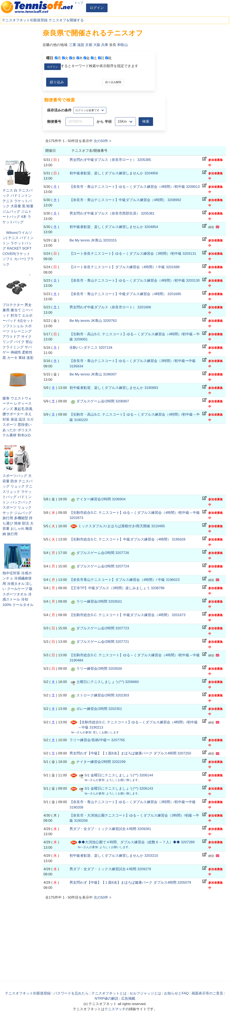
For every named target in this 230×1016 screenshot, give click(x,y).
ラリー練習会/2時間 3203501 (99, 601)
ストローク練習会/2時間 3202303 (102, 695)
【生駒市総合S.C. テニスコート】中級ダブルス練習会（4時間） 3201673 (127, 615)
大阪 (96, 45)
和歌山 (122, 45)
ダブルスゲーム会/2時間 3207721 (102, 642)
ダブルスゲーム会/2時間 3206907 (102, 401)
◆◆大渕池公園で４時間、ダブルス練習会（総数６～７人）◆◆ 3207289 (136, 842)
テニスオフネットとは (109, 993)
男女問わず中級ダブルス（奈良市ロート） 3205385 (110, 160)
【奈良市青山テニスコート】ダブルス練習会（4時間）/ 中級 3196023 (124, 580)
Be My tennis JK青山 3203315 (93, 240)
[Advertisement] (20, 91)
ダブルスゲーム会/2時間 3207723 (102, 628)
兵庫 (104, 45)
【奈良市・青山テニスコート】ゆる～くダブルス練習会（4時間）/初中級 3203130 (134, 280)
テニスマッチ (115, 1009)
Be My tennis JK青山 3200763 (93, 321)
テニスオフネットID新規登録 (25, 20)
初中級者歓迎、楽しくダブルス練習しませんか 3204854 (113, 227)
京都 (88, 45)
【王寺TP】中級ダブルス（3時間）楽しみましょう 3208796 (116, 588)
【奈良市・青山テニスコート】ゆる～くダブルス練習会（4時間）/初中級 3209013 (134, 187)
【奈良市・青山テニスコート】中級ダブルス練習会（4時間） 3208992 (125, 200)
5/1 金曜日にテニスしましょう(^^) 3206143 (119, 788)
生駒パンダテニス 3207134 (90, 348)
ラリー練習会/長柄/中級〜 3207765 (97, 740)
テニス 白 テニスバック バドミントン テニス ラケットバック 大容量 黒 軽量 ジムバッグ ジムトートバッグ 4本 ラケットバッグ (18, 206)
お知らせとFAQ (176, 993)
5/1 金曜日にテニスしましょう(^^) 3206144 (119, 775)
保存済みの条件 (59, 110)
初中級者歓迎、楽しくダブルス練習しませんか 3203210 (113, 856)
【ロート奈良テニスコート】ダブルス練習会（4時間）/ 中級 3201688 (124, 267)
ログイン (97, 8)
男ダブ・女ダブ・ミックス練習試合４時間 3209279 (110, 869)
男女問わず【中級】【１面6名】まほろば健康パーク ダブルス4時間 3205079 (130, 882)
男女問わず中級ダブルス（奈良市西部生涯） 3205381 (112, 213)
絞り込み (57, 82)
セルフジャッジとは (145, 993)
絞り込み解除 (113, 82)
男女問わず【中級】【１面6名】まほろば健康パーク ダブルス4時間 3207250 (130, 753)
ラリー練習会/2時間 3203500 (99, 669)
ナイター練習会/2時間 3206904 (101, 499)
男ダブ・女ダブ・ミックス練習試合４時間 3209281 (110, 829)
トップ (78, 2)
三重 (72, 45)
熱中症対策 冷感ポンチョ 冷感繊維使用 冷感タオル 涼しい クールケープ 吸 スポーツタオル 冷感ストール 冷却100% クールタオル (18, 589)
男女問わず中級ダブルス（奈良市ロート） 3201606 (110, 307)
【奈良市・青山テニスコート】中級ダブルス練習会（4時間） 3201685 (125, 294)
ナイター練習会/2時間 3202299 (101, 762)
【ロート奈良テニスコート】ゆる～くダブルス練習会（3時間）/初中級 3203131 (132, 254)
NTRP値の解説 (106, 998)
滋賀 (80, 45)
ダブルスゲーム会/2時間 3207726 (102, 553)
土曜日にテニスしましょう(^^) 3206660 (107, 682)
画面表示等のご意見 (207, 993)
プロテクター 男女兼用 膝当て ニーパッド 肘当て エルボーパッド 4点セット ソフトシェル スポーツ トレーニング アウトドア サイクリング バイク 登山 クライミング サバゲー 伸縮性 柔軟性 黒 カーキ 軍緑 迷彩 (18, 331)
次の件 (101, 141)
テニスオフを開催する (66, 20)
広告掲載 (128, 998)
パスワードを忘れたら (71, 993)
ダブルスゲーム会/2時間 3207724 (102, 566)
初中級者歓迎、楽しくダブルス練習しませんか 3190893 (113, 388)
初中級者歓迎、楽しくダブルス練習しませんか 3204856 (113, 173)
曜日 (49, 58)
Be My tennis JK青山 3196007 (93, 374)
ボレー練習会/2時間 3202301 (99, 709)
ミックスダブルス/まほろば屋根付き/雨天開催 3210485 (121, 526)
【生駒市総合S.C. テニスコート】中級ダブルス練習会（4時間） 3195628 (127, 539)
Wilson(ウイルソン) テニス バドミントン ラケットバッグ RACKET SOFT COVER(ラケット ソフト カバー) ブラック (18, 248)
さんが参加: (95, 732)
